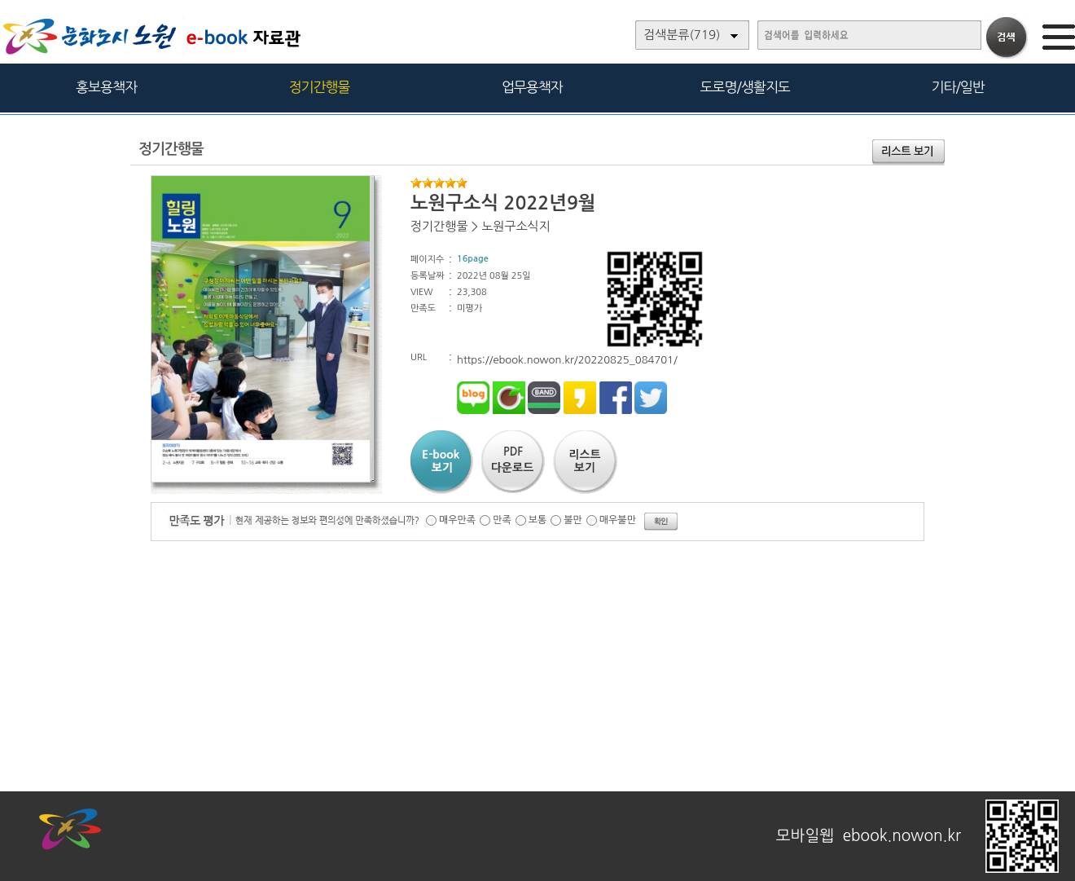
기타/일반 (957, 87)
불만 (573, 520)
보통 (538, 520)
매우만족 (457, 520)
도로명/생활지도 (745, 87)
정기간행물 (319, 87)
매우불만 (617, 520)
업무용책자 (532, 87)
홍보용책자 (106, 87)
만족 (502, 520)
